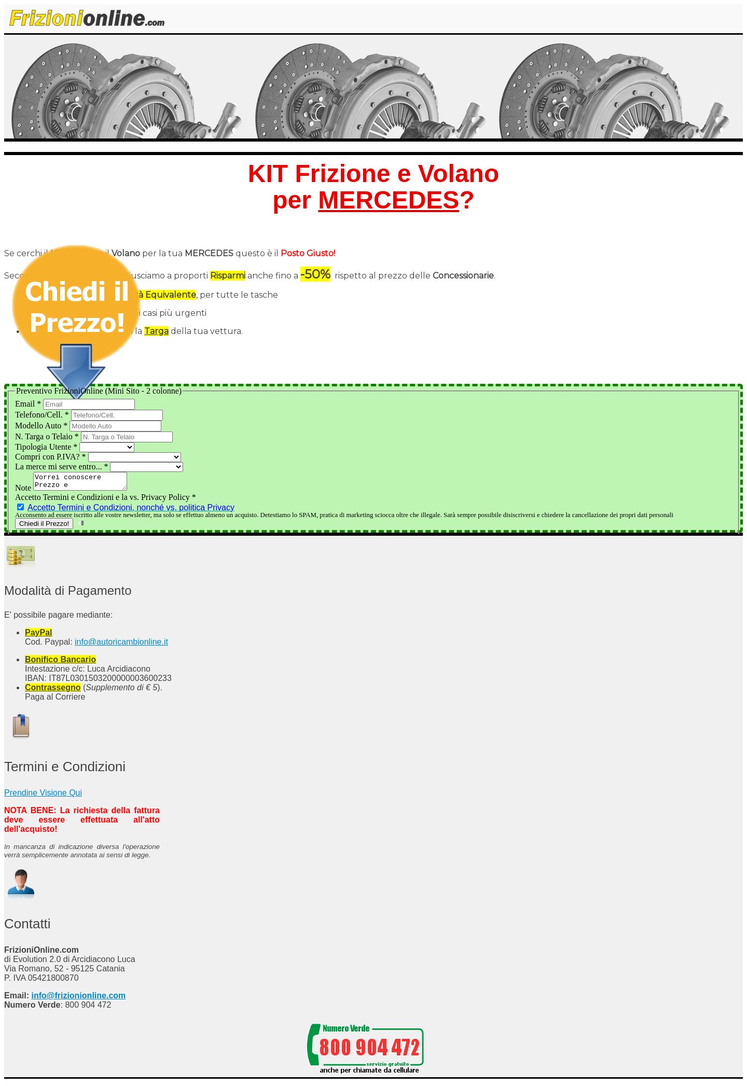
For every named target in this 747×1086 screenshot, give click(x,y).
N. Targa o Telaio (48, 436)
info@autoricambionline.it (121, 645)
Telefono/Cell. (43, 414)
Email (29, 403)
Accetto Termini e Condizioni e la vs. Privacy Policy (105, 500)
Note (24, 490)
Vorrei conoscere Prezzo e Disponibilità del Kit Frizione (85, 483)
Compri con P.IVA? (51, 456)
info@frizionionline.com (78, 998)
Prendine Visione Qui (43, 795)
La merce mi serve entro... (62, 466)
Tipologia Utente (47, 446)
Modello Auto (42, 425)
